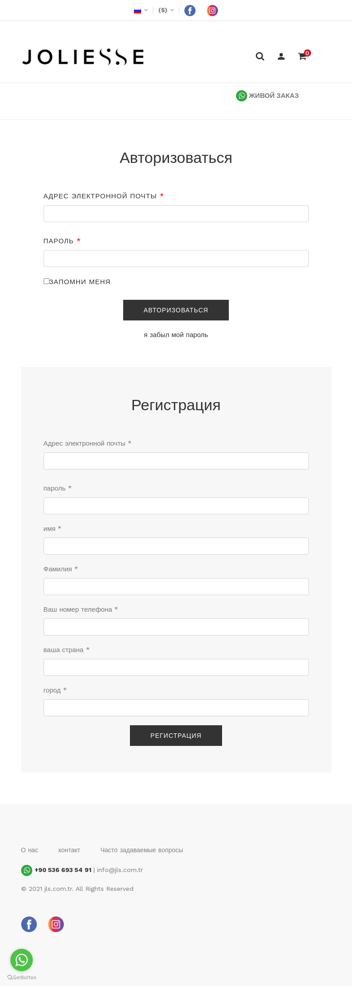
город (55, 690)
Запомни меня (80, 282)
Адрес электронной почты (104, 196)
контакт (69, 850)
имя (53, 529)
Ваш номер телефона (81, 609)
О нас (29, 850)
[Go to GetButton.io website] (21, 977)
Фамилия (61, 569)
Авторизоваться (176, 310)
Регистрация (176, 735)
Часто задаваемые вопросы (141, 850)
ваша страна (67, 650)
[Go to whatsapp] (21, 960)
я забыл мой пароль (176, 335)
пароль (62, 241)
